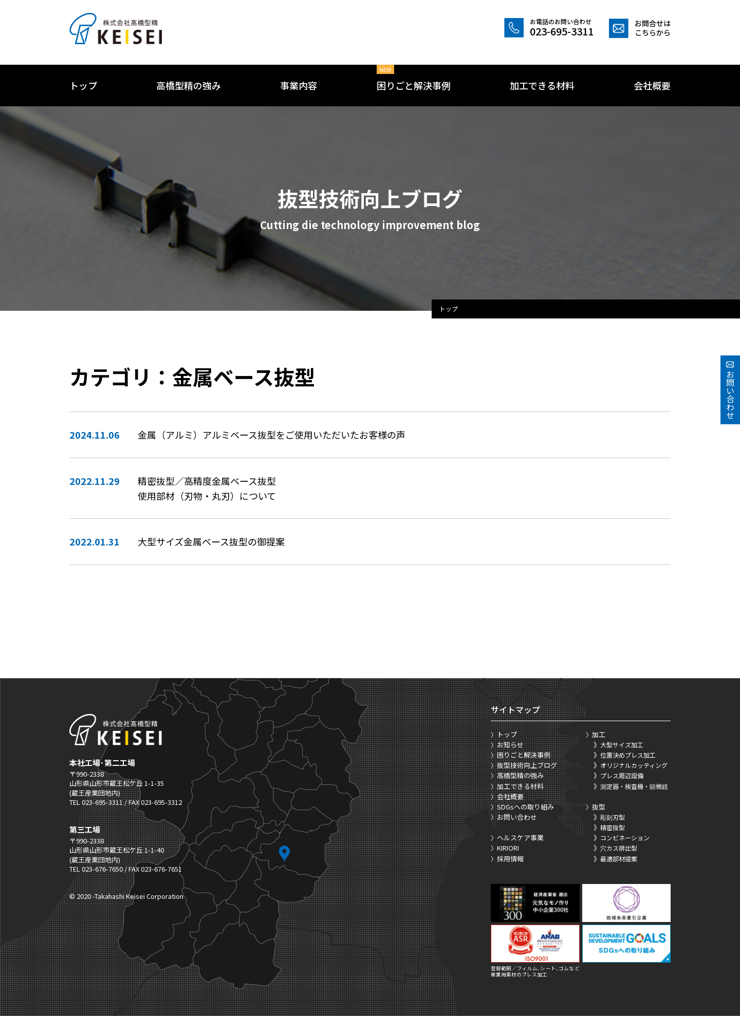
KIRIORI (508, 848)
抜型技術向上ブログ (527, 765)
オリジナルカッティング (634, 765)
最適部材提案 (618, 858)
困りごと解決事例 (414, 85)
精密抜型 (612, 827)
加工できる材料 (542, 85)
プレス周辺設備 (621, 775)
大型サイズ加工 (621, 744)
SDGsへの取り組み (525, 807)
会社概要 (652, 85)
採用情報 (510, 858)
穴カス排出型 (618, 847)
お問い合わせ (517, 817)
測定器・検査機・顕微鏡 (634, 786)
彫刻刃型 (612, 817)
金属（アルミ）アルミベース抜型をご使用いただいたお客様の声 (271, 434)
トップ (83, 85)
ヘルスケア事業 (520, 837)
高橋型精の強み (188, 85)
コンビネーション (625, 837)
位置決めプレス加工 (628, 754)
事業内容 (298, 85)
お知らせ (510, 744)
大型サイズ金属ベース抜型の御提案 (211, 541)
